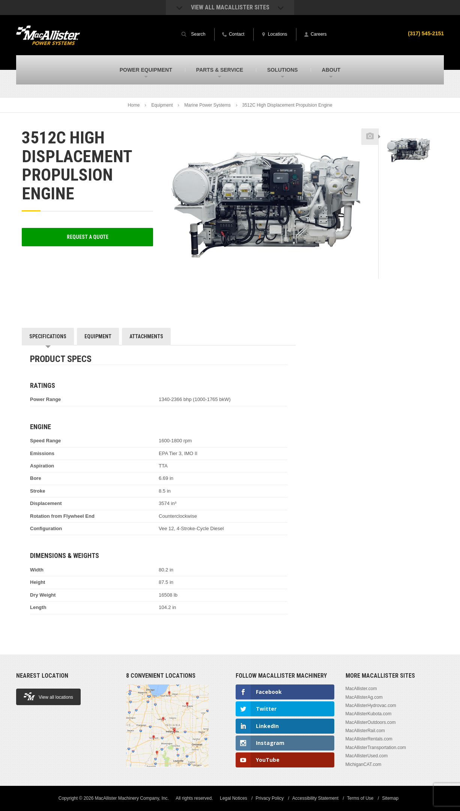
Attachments (146, 336)
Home (134, 105)
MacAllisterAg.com (364, 697)
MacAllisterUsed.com (367, 755)
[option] (408, 149)
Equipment (162, 105)
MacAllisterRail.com (365, 730)
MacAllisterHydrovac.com (371, 705)
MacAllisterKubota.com (369, 713)
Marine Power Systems (207, 105)
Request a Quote (87, 237)
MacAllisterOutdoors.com (371, 722)
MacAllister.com (361, 688)
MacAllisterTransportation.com (376, 747)
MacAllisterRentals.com (369, 739)
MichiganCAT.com (364, 764)
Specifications (47, 336)
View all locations (48, 696)
